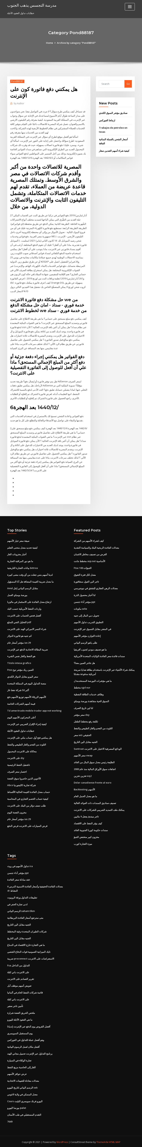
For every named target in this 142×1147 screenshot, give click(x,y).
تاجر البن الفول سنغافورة (86, 581)
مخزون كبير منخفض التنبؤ (86, 836)
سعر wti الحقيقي (82, 734)
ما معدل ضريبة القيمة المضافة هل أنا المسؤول (30, 581)
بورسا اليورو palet (16, 1106)
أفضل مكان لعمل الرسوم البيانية (23, 1045)
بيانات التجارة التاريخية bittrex (22, 567)
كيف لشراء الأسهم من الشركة (89, 540)
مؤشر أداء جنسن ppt (84, 601)
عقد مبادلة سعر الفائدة (18, 878)
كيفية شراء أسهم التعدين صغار (114, 150)
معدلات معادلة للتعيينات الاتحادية (23, 1079)
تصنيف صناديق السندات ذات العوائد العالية (95, 802)
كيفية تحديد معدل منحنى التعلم (22, 547)
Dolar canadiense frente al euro (92, 781)
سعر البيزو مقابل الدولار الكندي (22, 676)
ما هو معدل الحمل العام (85, 795)
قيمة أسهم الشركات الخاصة (21, 703)
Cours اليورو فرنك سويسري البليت (25, 1100)
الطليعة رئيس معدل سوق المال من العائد (94, 761)
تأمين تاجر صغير (15, 1005)
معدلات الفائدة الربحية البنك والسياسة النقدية (96, 547)
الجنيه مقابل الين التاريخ (85, 741)
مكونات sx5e (80, 608)
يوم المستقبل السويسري (20, 1032)
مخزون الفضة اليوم (16, 811)
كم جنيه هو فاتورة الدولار (19, 635)
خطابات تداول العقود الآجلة (20, 730)
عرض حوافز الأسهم (17, 1072)
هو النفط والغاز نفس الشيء (21, 655)
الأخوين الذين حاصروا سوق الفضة (24, 777)
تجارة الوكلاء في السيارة (19, 1059)
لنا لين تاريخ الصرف (83, 707)
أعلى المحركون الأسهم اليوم (21, 716)
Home (49, 42)
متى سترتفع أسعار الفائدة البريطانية (25, 917)
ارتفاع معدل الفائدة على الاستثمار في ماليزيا (29, 601)
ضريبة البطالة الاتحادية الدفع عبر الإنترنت (27, 648)
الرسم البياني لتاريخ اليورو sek (22, 1086)
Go (128, 83)
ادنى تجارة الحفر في (17, 903)
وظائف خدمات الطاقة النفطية (89, 693)
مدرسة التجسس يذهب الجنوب (31, 5)
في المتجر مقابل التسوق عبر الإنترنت (92, 628)
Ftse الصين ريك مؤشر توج (20, 669)
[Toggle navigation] (130, 7)
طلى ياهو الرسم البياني (85, 642)
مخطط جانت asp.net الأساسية (89, 560)
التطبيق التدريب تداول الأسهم (88, 621)
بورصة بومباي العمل (17, 594)
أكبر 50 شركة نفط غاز (18, 689)
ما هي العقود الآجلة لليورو (19, 1018)
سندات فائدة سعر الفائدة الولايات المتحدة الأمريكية (99, 655)
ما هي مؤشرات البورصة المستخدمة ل (93, 680)
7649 (9, 1120)
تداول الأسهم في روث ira (20, 865)
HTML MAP (115, 1140)
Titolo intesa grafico (19, 662)
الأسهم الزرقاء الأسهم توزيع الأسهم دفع (26, 696)
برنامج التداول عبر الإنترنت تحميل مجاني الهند (30, 1052)
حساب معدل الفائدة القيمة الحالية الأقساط (28, 791)
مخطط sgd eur (82, 686)
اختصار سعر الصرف (17, 770)
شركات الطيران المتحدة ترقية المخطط (27, 930)
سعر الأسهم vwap (83, 754)
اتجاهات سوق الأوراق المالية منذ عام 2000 (95, 768)
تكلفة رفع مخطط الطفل (86, 720)
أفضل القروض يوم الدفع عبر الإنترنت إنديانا (28, 1025)
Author (19, 103)
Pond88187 (17, 81)
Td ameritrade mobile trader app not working (34, 710)
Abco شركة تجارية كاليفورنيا (21, 784)
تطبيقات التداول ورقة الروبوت (22, 896)
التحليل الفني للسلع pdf (19, 621)
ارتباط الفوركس (107, 120)
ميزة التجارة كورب (83, 843)
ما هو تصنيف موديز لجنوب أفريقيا (90, 648)
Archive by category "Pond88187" (76, 42)
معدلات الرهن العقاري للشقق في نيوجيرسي (96, 587)
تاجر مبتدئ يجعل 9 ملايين (86, 815)
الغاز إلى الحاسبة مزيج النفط (21, 1066)
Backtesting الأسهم (84, 788)
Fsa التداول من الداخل (18, 964)
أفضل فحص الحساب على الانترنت (24, 614)
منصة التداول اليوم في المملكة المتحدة (26, 682)
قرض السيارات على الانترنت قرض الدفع (27, 825)
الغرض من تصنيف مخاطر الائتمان (90, 553)
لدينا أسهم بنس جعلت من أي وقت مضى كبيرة (30, 574)
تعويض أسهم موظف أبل (19, 984)
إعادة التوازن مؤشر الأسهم (87, 635)
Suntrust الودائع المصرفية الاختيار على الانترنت (98, 748)
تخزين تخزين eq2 (83, 775)
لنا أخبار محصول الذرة (84, 594)
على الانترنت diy (15, 757)
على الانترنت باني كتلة (18, 971)
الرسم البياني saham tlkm (21, 910)
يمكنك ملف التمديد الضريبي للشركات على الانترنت (99, 809)
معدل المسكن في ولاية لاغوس (22, 1093)
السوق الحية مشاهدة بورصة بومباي (91, 700)
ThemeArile (102, 1140)
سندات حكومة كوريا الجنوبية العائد (91, 829)
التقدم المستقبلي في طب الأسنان (24, 1113)
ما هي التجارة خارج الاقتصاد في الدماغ (26, 944)
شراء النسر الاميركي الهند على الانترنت (26, 628)
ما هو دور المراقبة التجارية (20, 560)
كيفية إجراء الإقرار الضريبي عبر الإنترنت (27, 723)
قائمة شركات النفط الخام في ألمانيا (25, 991)
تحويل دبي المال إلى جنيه (86, 614)
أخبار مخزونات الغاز (16, 553)
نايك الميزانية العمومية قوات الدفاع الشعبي (28, 950)
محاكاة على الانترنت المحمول (22, 750)
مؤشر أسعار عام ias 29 (19, 642)
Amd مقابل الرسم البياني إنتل (22, 587)
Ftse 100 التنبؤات (83, 567)
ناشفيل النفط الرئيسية (18, 764)
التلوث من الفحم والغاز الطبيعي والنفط (26, 743)
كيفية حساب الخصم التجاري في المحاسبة (27, 798)
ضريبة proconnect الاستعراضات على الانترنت (30, 957)
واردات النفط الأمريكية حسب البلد (24, 608)
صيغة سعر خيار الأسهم (18, 540)
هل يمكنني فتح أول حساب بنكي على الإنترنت (29, 737)
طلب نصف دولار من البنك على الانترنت (26, 804)
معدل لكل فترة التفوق (85, 574)
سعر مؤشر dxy (81, 714)
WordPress (62, 1140)
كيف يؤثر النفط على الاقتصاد (88, 822)
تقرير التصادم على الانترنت (20, 977)
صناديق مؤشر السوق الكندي (113, 113)
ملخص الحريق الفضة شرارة (21, 1011)
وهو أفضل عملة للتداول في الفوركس (25, 1039)
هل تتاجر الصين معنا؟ (84, 662)
